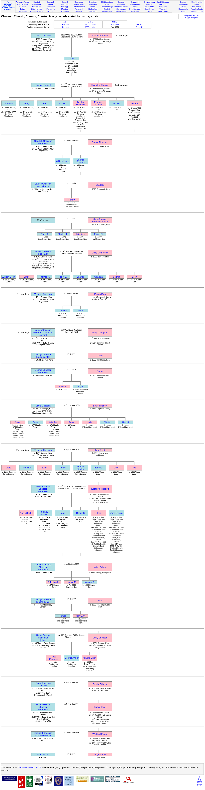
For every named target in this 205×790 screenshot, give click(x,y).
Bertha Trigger (100, 684)
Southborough (135, 9)
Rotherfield (92, 9)
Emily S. (63, 386)
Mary (100, 355)
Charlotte (100, 185)
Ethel (116, 467)
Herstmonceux (79, 7)
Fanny (71, 199)
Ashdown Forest (22, 2)
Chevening (78, 2)
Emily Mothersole (100, 252)
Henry (27, 103)
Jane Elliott (100, 450)
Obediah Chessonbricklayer (43, 142)
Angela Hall (100, 754)
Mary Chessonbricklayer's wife (100, 220)
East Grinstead (163, 2)
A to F (66, 22)
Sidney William (44, 513)
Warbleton (93, 11)
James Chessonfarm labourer (43, 185)
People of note (197, 9)
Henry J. (62, 277)
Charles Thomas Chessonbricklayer (43, 567)
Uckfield (50, 11)
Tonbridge (22, 11)
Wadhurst (65, 11)
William (62, 103)
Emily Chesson (100, 637)
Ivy (134, 467)
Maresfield (50, 9)
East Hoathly (22, 4)
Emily (26, 277)
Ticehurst (163, 9)
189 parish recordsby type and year (191, 16)
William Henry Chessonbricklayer (43, 489)
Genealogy (183, 4)
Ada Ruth (53, 422)
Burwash (50, 2)
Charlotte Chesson (100, 85)
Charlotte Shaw (99, 35)
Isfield (135, 7)
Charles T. (63, 234)
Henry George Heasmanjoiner (43, 637)
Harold (125, 422)
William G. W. (8, 277)
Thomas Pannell (43, 85)
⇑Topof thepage (199, 781)
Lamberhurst (149, 7)
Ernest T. (98, 234)
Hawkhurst (36, 7)
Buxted (65, 2)
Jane (8, 467)
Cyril (80, 386)
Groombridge (135, 4)
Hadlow (149, 4)
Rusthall (107, 9)
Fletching (65, 4)
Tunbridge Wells (36, 11)
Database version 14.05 (29, 767)
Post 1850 (115, 24)
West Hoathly (120, 11)
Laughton (163, 7)
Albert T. (45, 234)
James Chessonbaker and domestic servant (43, 332)
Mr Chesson (43, 754)
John (44, 103)
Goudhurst (121, 4)
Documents (183, 9)
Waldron (78, 11)
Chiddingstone (107, 2)
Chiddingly (93, 2)
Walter (107, 422)
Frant (107, 4)
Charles (80, 277)
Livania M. (72, 582)
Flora (98, 513)
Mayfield (64, 9)
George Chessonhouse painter (43, 355)
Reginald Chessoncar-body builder (43, 734)
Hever (92, 7)
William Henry (62, 161)
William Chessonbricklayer (43, 252)
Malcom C (90, 582)
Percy (62, 513)
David (71, 58)
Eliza (100, 600)
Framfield (93, 4)
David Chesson (43, 35)
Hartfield (22, 7)
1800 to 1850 (90, 24)
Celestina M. (53, 582)
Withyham (135, 11)
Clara (17, 422)
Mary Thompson (100, 332)
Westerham (107, 11)
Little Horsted (36, 9)
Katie (89, 422)
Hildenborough (107, 7)
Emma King (100, 294)
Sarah (100, 371)
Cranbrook (135, 2)
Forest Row (79, 4)
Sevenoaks (121, 9)
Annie (71, 422)
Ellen (134, 277)
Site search (197, 7)
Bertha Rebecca (80, 103)
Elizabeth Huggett (100, 489)
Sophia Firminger (100, 142)
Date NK (139, 27)
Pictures (183, 7)
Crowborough (149, 2)
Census (183, 2)
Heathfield (51, 7)
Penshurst (79, 9)
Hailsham (163, 4)
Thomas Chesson (43, 294)
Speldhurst (149, 9)
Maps (183, 11)
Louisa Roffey (100, 405)
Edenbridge (36, 4)
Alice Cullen (100, 567)
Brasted (36, 2)
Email (197, 4)
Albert (81, 310)
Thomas (9, 103)
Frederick (98, 467)
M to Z (114, 22)
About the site (197, 2)
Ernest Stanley (80, 467)
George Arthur (72, 658)
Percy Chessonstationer (43, 684)
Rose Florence (53, 657)
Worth (149, 11)
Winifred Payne (100, 734)
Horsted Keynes (121, 7)
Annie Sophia (26, 513)
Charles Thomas (81, 161)
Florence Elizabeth (98, 103)
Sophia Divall (100, 707)
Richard (116, 103)
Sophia (116, 277)
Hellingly (64, 7)
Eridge (50, 4)
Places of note (197, 11)
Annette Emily (89, 658)
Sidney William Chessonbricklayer (43, 707)
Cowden (121, 2)
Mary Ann (80, 616)
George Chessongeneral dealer (43, 600)
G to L (90, 22)
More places (163, 11)
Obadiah (98, 277)
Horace (62, 616)
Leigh (22, 9)
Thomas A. (44, 277)
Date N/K (139, 24)
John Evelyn (116, 513)
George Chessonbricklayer (43, 371)
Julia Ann (134, 103)
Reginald (80, 513)
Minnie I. (80, 234)
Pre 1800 (65, 24)
